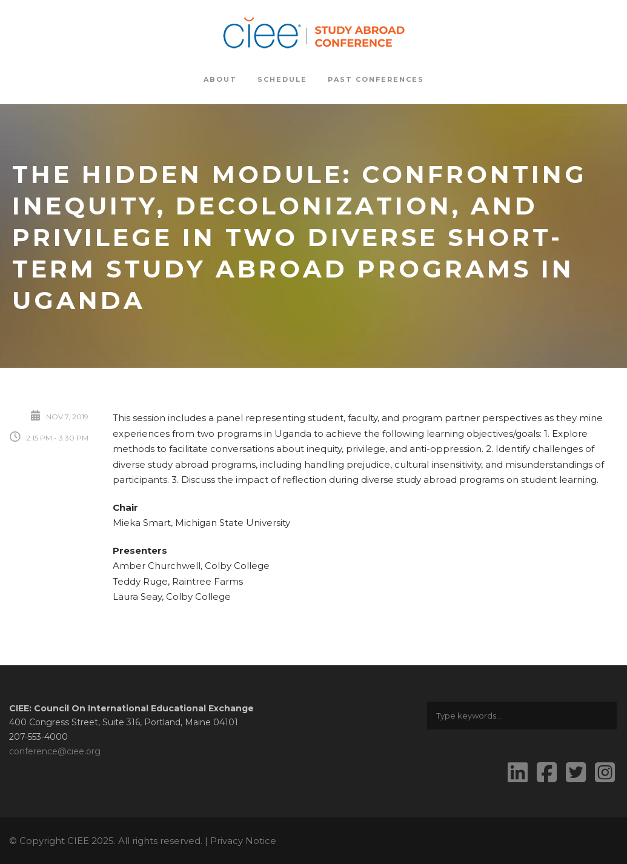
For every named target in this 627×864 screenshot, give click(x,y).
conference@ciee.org (55, 751)
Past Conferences (376, 79)
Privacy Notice (243, 840)
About (220, 79)
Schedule (282, 79)
